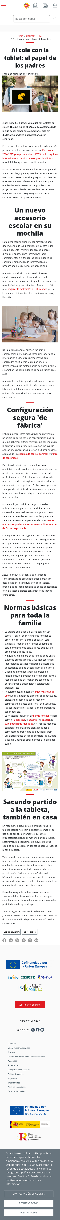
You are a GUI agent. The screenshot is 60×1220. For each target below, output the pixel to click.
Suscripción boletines (30, 1004)
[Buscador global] (31, 19)
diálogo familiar (40, 715)
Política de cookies (16, 1074)
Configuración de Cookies (29, 1193)
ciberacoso (19, 719)
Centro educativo (12, 932)
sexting (33, 719)
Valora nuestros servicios (19, 1048)
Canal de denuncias (16, 1091)
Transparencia (14, 1082)
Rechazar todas (28, 1203)
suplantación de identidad (19, 723)
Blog (41, 36)
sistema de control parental (33, 454)
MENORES (30, 36)
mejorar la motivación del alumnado (27, 289)
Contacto (12, 1043)
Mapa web (12, 1078)
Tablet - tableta (29, 932)
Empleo (11, 1052)
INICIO (20, 36)
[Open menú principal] (3, 5)
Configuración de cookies (19, 1069)
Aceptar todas (28, 1212)
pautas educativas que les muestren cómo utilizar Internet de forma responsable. (29, 524)
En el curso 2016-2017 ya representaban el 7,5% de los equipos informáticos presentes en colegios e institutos (30, 154)
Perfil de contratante (17, 1087)
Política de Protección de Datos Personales (26, 1056)
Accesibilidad (13, 1065)
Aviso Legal (12, 1061)
